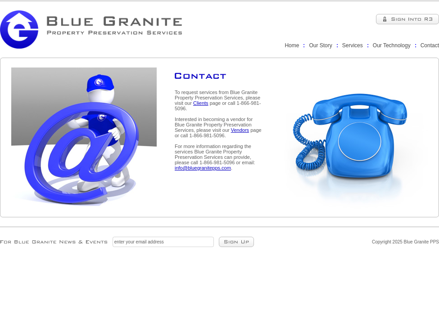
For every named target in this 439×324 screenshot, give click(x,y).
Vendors (240, 130)
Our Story (320, 45)
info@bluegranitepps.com (203, 168)
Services (352, 45)
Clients (200, 103)
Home (292, 45)
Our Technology (392, 45)
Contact (430, 45)
